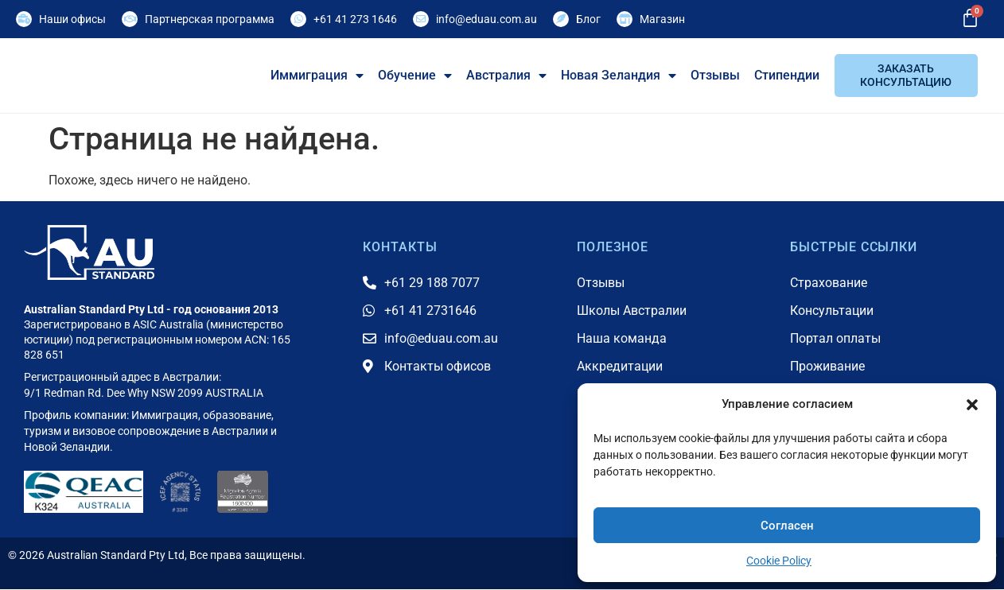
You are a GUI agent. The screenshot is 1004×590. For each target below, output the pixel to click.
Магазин (662, 19)
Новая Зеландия (618, 75)
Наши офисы (72, 19)
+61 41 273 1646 (355, 19)
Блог (588, 19)
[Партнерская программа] (130, 19)
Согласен (787, 525)
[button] (972, 395)
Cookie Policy (778, 560)
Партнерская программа (209, 19)
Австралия (506, 75)
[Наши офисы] (24, 19)
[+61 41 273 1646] (298, 19)
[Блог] (561, 19)
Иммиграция (317, 75)
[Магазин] (624, 19)
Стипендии (786, 75)
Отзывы (715, 75)
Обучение (415, 75)
